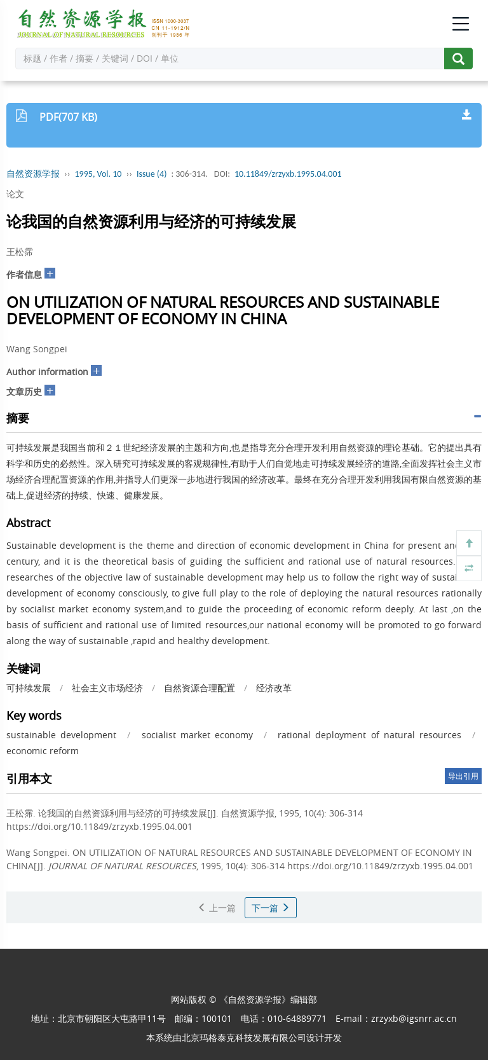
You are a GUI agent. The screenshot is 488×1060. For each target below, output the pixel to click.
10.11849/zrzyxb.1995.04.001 (288, 174)
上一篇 (217, 908)
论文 (15, 194)
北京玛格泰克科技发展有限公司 (244, 1037)
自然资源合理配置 (199, 688)
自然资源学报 (33, 174)
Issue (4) (152, 174)
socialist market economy (197, 735)
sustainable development (61, 735)
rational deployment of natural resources (369, 735)
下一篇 (271, 908)
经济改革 (274, 688)
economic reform (42, 751)
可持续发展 (28, 688)
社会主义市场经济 (107, 688)
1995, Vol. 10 (98, 174)
